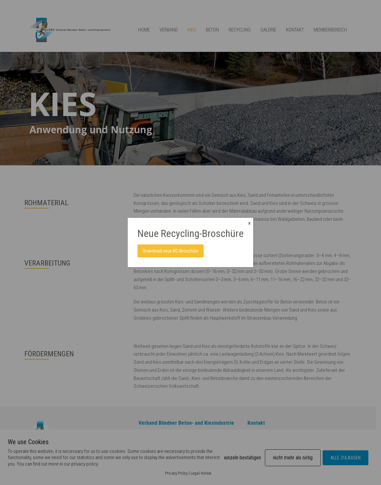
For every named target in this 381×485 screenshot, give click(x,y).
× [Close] (249, 223)
